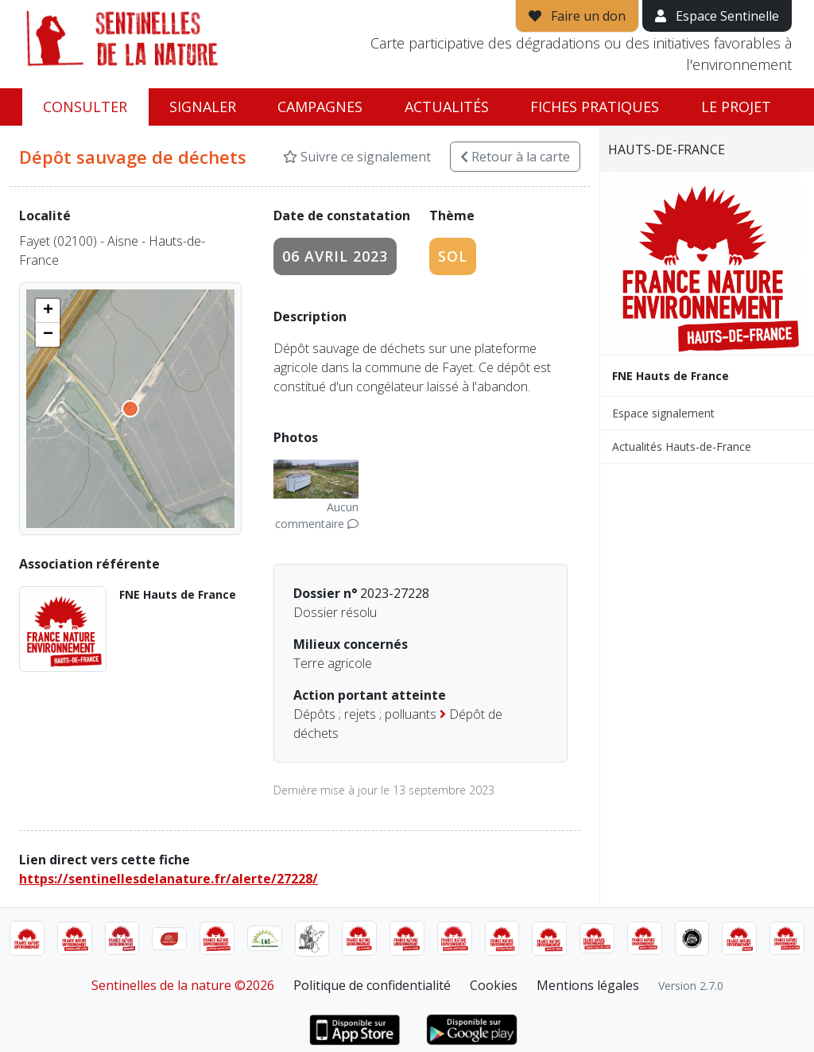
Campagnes (319, 106)
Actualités (447, 106)
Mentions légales (588, 985)
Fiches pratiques (594, 106)
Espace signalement (663, 413)
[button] (48, 311)
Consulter (85, 106)
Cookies (493, 985)
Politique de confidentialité (372, 985)
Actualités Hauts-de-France (681, 446)
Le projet (736, 106)
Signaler (202, 106)
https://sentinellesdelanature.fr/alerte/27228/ (168, 878)
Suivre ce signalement (357, 156)
